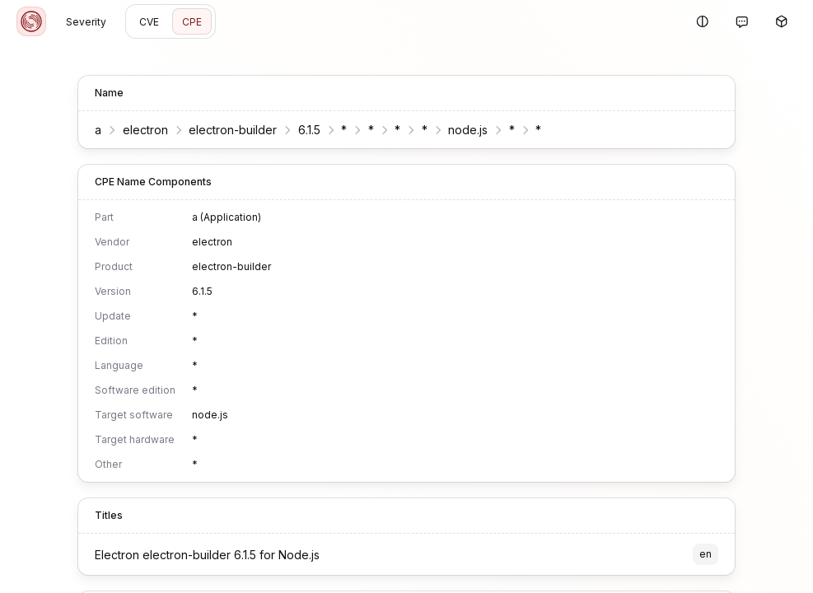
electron (135, 130)
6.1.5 (299, 130)
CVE (149, 22)
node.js (459, 130)
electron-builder (224, 130)
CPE (192, 22)
